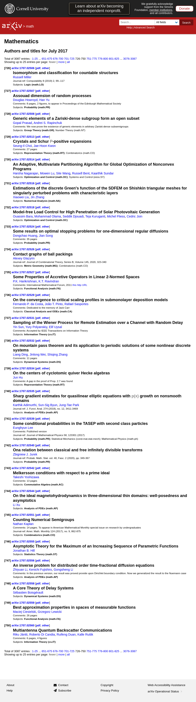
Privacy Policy (110, 690)
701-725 (69, 58)
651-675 (47, 58)
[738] (7, 340)
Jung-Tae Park (69, 405)
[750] (7, 625)
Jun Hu (18, 377)
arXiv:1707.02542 (23, 468)
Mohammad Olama (47, 216)
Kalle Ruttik (85, 634)
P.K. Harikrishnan (25, 281)
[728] (7, 113)
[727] (7, 90)
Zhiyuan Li (20, 569)
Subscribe (64, 690)
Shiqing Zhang (57, 354)
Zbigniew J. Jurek (25, 454)
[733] (7, 226)
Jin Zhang (37, 197)
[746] (7, 541)
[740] (7, 391)
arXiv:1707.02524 (23, 226)
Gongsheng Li (63, 569)
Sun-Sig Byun (47, 405)
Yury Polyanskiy (36, 327)
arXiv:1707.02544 (23, 491)
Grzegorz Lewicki (49, 611)
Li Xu (16, 505)
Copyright (107, 685)
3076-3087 (130, 58)
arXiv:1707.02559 (23, 602)
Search (186, 22)
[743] (7, 468)
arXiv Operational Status (165, 691)
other (45, 68)
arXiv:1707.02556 (23, 560)
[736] (7, 295)
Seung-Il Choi (22, 146)
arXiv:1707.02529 (23, 295)
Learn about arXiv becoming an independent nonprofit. (99, 8)
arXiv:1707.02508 (23, 113)
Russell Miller (22, 77)
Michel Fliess (116, 216)
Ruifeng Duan (66, 634)
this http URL (79, 284)
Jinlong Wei (38, 354)
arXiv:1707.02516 (23, 183)
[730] (7, 159)
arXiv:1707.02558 (23, 583)
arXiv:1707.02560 (23, 625)
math (30, 26)
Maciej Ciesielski (24, 611)
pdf (38, 68)
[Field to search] (167, 22)
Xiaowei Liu (21, 197)
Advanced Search (144, 27)
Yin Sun (18, 327)
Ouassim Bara (23, 216)
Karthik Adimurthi (25, 405)
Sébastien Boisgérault (28, 592)
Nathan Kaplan (23, 524)
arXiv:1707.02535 (23, 391)
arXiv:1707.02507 (23, 90)
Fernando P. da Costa (28, 304)
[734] (7, 249)
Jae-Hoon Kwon (44, 146)
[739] (7, 368)
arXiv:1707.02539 (23, 418)
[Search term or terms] (138, 22)
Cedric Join (134, 216)
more (61, 62)
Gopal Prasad (22, 123)
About (10, 685)
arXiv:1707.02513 (23, 136)
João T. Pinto (54, 304)
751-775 (91, 58)
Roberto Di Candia (42, 634)
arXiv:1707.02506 (23, 68)
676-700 (58, 58)
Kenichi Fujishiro (40, 569)
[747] (7, 560)
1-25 (35, 58)
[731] (7, 183)
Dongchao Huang (25, 235)
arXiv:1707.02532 (23, 340)
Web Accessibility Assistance (166, 685)
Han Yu (44, 100)
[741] (7, 418)
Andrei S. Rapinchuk (47, 123)
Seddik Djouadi (73, 216)
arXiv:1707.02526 (23, 249)
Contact (63, 685)
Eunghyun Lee (23, 427)
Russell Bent (81, 173)
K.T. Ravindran (48, 281)
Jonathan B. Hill (24, 550)
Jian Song (46, 235)
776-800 (103, 58)
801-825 (114, 58)
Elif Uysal (55, 327)
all (68, 62)
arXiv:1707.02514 (23, 159)
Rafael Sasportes (76, 304)
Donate (184, 8)
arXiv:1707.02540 (23, 445)
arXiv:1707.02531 (23, 318)
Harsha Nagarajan (25, 173)
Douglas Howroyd (25, 100)
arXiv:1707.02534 (23, 368)
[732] (7, 207)
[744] (7, 491)
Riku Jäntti (20, 634)
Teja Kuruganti (95, 216)
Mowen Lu (47, 173)
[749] (7, 602)
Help (129, 27)
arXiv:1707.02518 (23, 207)
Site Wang (63, 173)
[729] (7, 136)
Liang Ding (20, 354)
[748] (7, 583)
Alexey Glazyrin (24, 258)
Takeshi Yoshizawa (26, 477)
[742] (7, 445)
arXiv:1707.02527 (23, 272)
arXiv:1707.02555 (23, 541)
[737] (7, 318)
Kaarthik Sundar (102, 173)
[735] (7, 272)
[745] (7, 514)
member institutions (160, 10)
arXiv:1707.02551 (23, 514)
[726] (7, 68)
